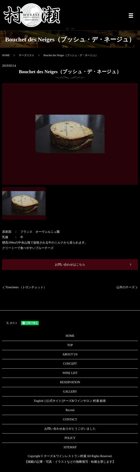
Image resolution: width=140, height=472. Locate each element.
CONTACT (70, 419)
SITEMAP (70, 447)
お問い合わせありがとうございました (70, 428)
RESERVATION (70, 382)
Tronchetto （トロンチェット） (25, 287)
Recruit (69, 410)
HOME (6, 55)
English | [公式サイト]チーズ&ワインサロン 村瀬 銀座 (70, 400)
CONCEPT (70, 363)
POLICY (70, 438)
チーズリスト (26, 55)
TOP (70, 345)
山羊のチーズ (125, 287)
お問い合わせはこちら (70, 264)
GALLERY (70, 391)
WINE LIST (70, 373)
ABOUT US (69, 354)
